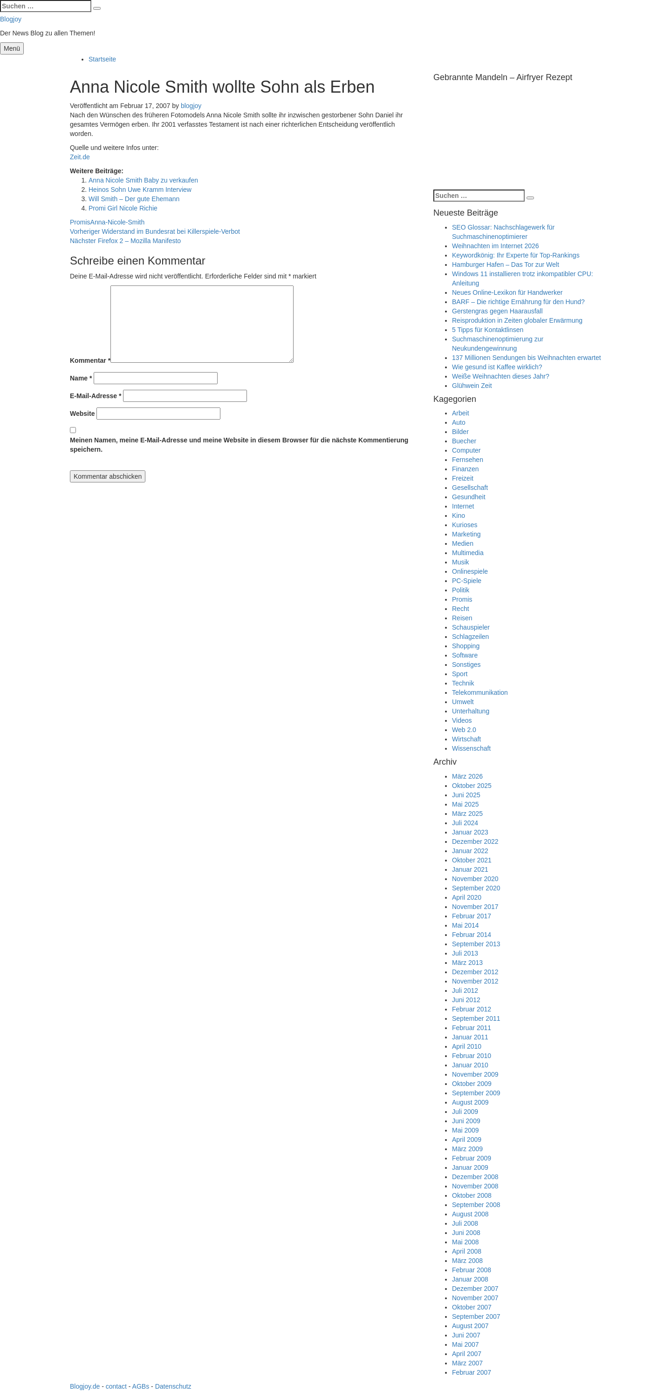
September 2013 (476, 944)
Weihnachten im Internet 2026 (495, 246)
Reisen (462, 618)
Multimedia (468, 552)
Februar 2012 (471, 1009)
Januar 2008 (470, 1279)
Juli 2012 (465, 990)
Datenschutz (173, 1386)
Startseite (102, 59)
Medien (462, 543)
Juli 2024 (465, 823)
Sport (459, 674)
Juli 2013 (465, 953)
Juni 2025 (466, 795)
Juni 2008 (466, 1232)
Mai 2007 (465, 1344)
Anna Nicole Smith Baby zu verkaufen (143, 180)
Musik (460, 562)
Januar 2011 (470, 1037)
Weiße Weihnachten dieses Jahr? (500, 376)
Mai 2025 (465, 804)
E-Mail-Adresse (96, 396)
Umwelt (463, 702)
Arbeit (460, 413)
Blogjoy (10, 19)
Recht (460, 608)
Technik (463, 683)
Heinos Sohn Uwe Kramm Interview (140, 189)
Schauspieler (471, 627)
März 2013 (467, 962)
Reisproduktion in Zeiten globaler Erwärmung (517, 320)
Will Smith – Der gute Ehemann (134, 199)
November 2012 (475, 981)
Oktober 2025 (472, 785)
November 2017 (475, 906)
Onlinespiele (470, 571)
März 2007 (467, 1363)
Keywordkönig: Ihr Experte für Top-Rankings (516, 255)
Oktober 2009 (472, 1083)
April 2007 (466, 1353)
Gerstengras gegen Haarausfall (497, 311)
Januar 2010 (470, 1065)
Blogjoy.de (85, 1386)
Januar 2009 (470, 1167)
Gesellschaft (470, 487)
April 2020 (466, 897)
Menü (12, 48)
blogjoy (191, 105)
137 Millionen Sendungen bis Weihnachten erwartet (526, 357)
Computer (466, 450)
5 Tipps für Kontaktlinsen (487, 329)
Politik (460, 590)
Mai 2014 (465, 925)
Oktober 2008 (472, 1195)
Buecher (464, 441)
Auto (459, 422)
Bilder (460, 431)
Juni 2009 (466, 1121)
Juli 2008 (465, 1223)
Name (81, 378)
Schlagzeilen (470, 636)
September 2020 (476, 888)
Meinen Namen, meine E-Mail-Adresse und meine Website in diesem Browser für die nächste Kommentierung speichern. (239, 444)
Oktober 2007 (472, 1307)
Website (82, 413)
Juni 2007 (466, 1335)
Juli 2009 (465, 1111)
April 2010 (466, 1046)
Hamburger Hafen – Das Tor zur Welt (505, 264)
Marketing (466, 534)
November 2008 (475, 1186)
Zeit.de (80, 157)
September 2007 (476, 1316)
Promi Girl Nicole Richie (123, 208)
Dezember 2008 (475, 1177)
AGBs (141, 1386)
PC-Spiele (466, 580)
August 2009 (470, 1102)
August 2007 (470, 1326)
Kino (458, 515)
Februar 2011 (471, 1027)
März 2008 (467, 1260)
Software (465, 655)
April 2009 (466, 1139)
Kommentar (90, 360)
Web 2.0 (464, 729)
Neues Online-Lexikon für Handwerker (507, 292)
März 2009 (467, 1149)
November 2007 (475, 1298)
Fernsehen (467, 459)
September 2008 (476, 1204)
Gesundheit (469, 497)
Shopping (465, 646)
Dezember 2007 (475, 1288)
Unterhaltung (470, 711)
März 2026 (467, 776)
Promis (80, 222)
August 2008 (470, 1214)
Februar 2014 (471, 934)
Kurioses (464, 525)
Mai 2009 (465, 1130)
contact (116, 1386)
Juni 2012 (466, 1000)
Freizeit (462, 478)
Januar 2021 (470, 869)
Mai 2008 (465, 1242)
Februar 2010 (471, 1055)
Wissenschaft (471, 748)
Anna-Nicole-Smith (117, 222)
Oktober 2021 (472, 860)
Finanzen (465, 469)
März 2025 (467, 813)
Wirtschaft (466, 739)
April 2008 (466, 1251)
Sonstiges (466, 664)
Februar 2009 (471, 1158)
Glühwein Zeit (472, 385)
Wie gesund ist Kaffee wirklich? (497, 367)
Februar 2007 (471, 1372)
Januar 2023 (470, 832)
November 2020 (475, 878)
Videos (462, 720)
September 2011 (476, 1018)
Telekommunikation (480, 692)
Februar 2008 (471, 1270)
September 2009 (476, 1093)
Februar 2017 (471, 916)
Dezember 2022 (475, 841)
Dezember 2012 (475, 972)
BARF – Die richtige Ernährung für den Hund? (518, 301)
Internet (463, 506)
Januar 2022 (470, 851)
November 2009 (475, 1074)
